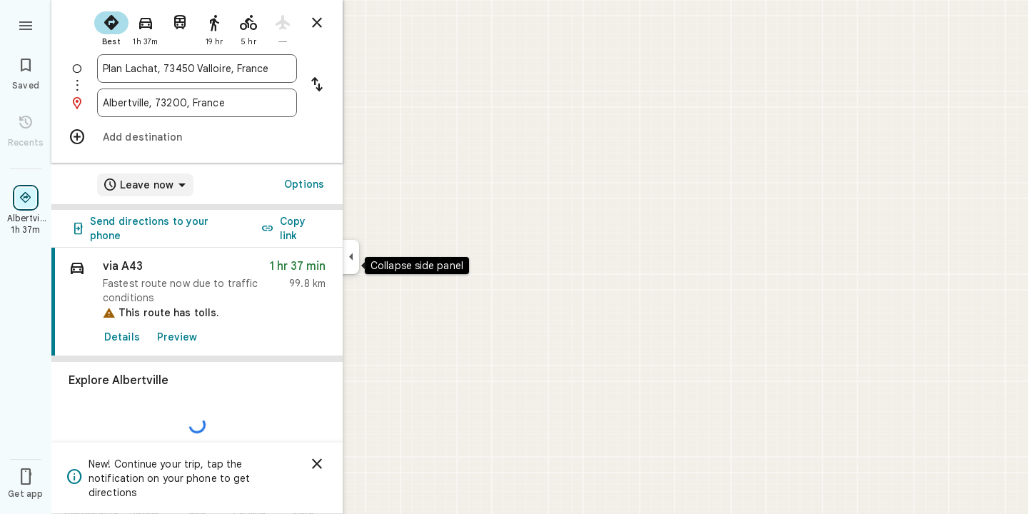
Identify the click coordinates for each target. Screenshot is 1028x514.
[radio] (111, 27)
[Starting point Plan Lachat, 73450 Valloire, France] (197, 68)
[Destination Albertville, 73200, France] (197, 102)
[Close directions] (317, 23)
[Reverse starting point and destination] (317, 85)
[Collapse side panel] (351, 257)
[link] (197, 302)
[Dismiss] (317, 464)
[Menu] (25, 24)
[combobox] (197, 68)
